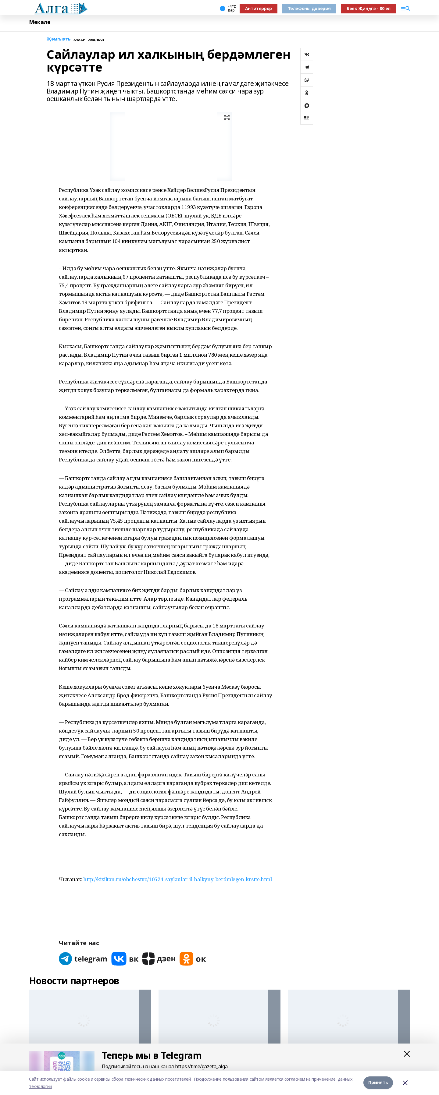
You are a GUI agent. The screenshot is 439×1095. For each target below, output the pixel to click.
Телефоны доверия (309, 8)
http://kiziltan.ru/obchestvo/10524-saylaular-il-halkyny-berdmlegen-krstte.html (177, 879)
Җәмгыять (59, 39)
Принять (378, 1083)
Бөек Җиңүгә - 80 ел (369, 8)
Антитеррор (258, 8)
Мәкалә (39, 22)
